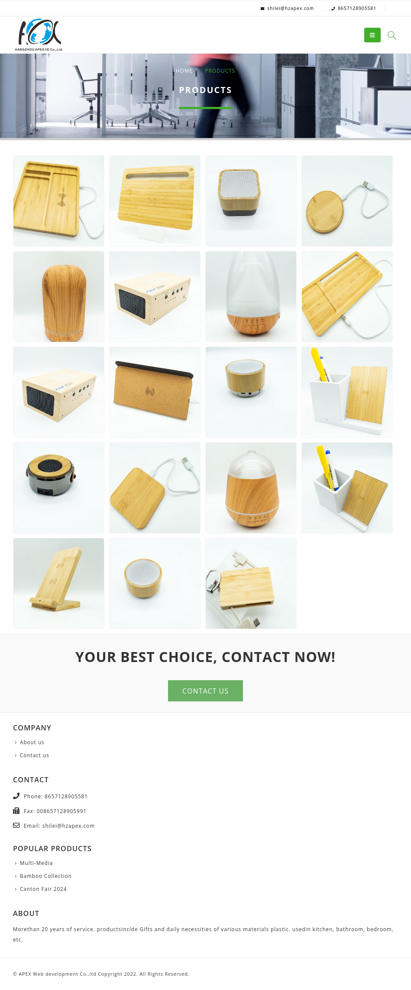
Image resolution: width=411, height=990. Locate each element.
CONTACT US (205, 691)
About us (32, 742)
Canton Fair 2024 (43, 888)
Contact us (34, 755)
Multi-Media (36, 862)
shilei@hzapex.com (290, 8)
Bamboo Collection (46, 875)
